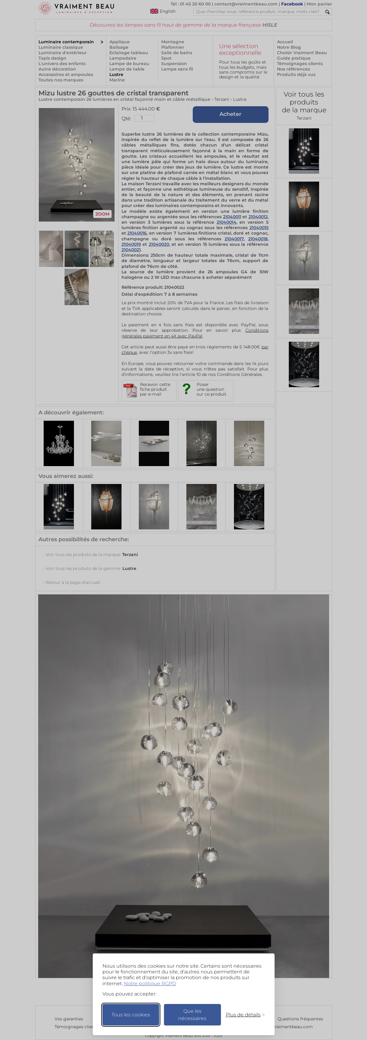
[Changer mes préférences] (242, 1014)
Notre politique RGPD (150, 983)
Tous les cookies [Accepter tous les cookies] (131, 1015)
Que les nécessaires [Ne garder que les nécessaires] (192, 1014)
